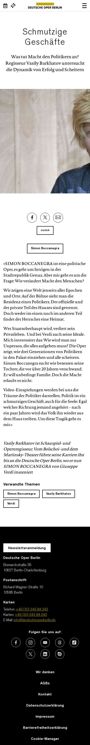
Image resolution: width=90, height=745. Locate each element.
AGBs (45, 683)
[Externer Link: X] (45, 218)
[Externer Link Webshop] (13, 5)
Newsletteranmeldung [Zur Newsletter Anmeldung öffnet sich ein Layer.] (27, 548)
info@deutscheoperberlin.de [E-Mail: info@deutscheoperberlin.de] (35, 620)
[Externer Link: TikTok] (74, 642)
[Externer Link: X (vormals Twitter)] (30, 654)
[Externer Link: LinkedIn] (45, 654)
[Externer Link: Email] (58, 218)
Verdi (11, 503)
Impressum (45, 717)
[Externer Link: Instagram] (30, 642)
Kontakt (45, 694)
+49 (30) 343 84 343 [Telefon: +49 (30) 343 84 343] (32, 609)
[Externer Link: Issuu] (59, 654)
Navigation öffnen (84, 5)
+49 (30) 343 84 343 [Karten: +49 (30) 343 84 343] (31, 615)
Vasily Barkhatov (58, 494)
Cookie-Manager (45, 739)
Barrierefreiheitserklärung (45, 728)
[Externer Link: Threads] (59, 642)
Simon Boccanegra (45, 248)
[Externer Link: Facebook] (32, 218)
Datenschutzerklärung (45, 705)
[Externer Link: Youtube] (45, 642)
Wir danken (45, 672)
